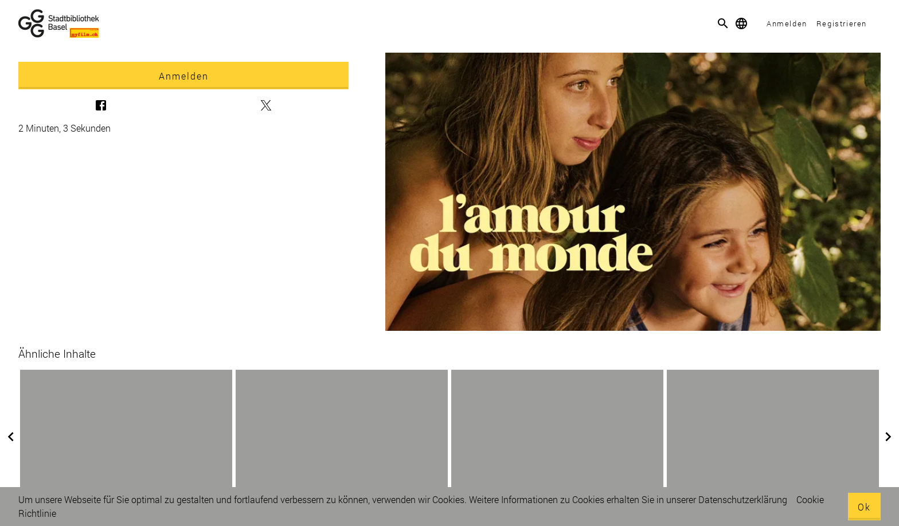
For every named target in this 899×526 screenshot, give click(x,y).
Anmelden (787, 23)
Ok (864, 507)
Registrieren (841, 23)
